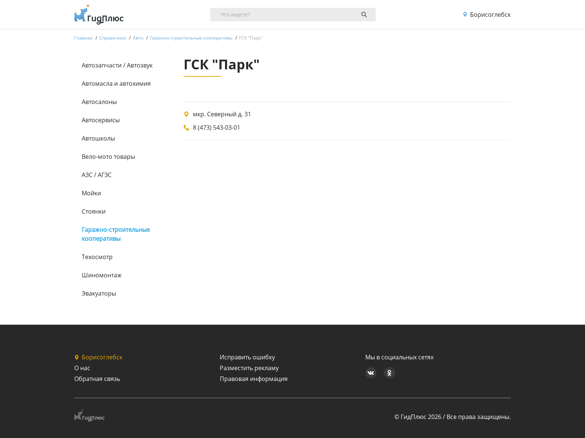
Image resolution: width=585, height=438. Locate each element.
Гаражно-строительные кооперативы (116, 234)
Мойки (91, 193)
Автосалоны (99, 102)
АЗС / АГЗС (97, 175)
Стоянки (94, 211)
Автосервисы (101, 120)
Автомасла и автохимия (116, 83)
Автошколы (98, 138)
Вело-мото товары (108, 156)
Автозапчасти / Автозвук (117, 65)
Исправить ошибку (247, 357)
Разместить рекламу (249, 368)
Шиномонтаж (102, 275)
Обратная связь (97, 379)
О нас (82, 368)
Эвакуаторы (99, 293)
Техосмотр (97, 257)
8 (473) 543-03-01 (216, 127)
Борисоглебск (487, 14)
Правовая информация (254, 379)
